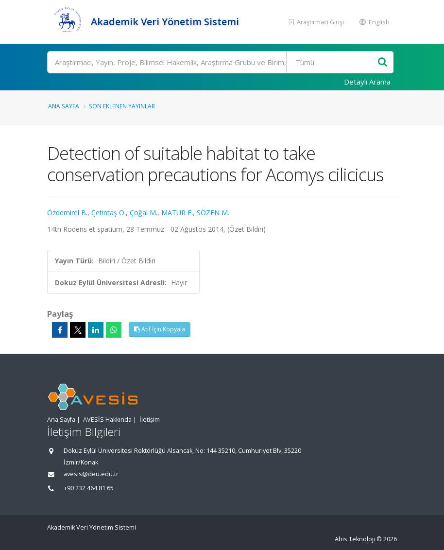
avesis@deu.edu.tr (91, 474)
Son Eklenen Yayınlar (122, 106)
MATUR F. (177, 212)
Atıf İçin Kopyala (159, 329)
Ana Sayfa (63, 106)
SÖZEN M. (213, 212)
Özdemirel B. (67, 212)
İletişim (149, 419)
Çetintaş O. (108, 212)
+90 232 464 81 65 (89, 488)
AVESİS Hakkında (107, 419)
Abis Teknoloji (355, 539)
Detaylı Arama (367, 81)
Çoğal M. (143, 212)
